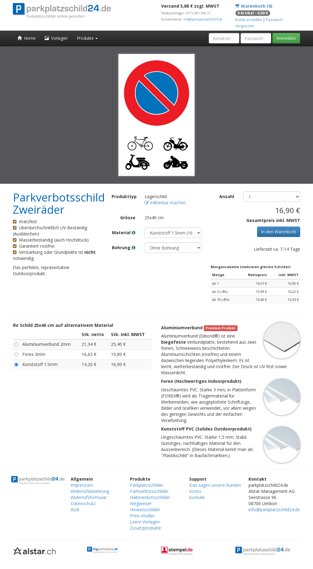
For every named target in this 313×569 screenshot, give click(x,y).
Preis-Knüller (142, 516)
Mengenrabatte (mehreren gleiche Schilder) (250, 266)
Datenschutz (83, 503)
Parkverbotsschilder (149, 491)
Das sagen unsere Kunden (215, 485)
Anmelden (286, 38)
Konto (195, 491)
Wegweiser (141, 503)
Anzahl (226, 196)
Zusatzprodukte (145, 528)
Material (123, 232)
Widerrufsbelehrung (90, 491)
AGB (75, 509)
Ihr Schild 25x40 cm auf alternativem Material (63, 325)
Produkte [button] (87, 38)
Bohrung (123, 247)
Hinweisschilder (145, 509)
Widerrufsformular (89, 497)
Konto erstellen (248, 19)
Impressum (82, 485)
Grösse (127, 217)
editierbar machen (165, 202)
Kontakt (197, 497)
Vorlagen (56, 38)
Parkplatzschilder (146, 485)
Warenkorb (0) (253, 6)
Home (26, 38)
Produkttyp (124, 196)
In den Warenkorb (278, 232)
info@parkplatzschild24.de (202, 19)
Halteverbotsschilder (150, 497)
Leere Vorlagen (145, 522)
